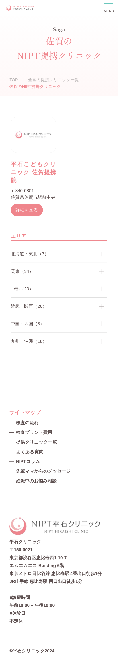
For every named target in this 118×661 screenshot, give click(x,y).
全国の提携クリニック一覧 (53, 79)
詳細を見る (27, 209)
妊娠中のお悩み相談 (36, 480)
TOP (13, 79)
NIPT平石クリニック (20, 8)
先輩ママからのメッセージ (43, 471)
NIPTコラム (28, 461)
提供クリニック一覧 (36, 442)
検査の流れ (27, 422)
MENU (108, 8)
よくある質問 (29, 451)
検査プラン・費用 (34, 432)
